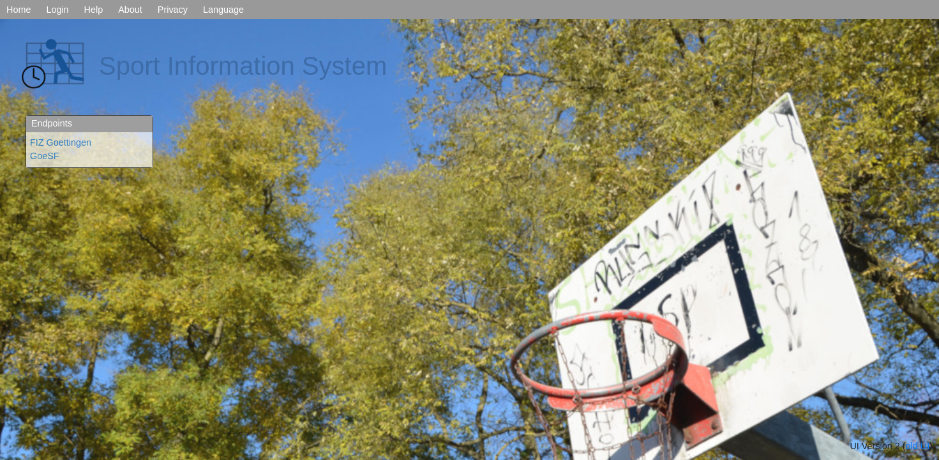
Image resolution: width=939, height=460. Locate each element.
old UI (918, 446)
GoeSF (44, 156)
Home (18, 9)
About (130, 9)
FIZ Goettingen (60, 142)
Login (57, 9)
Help (93, 9)
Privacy (173, 9)
